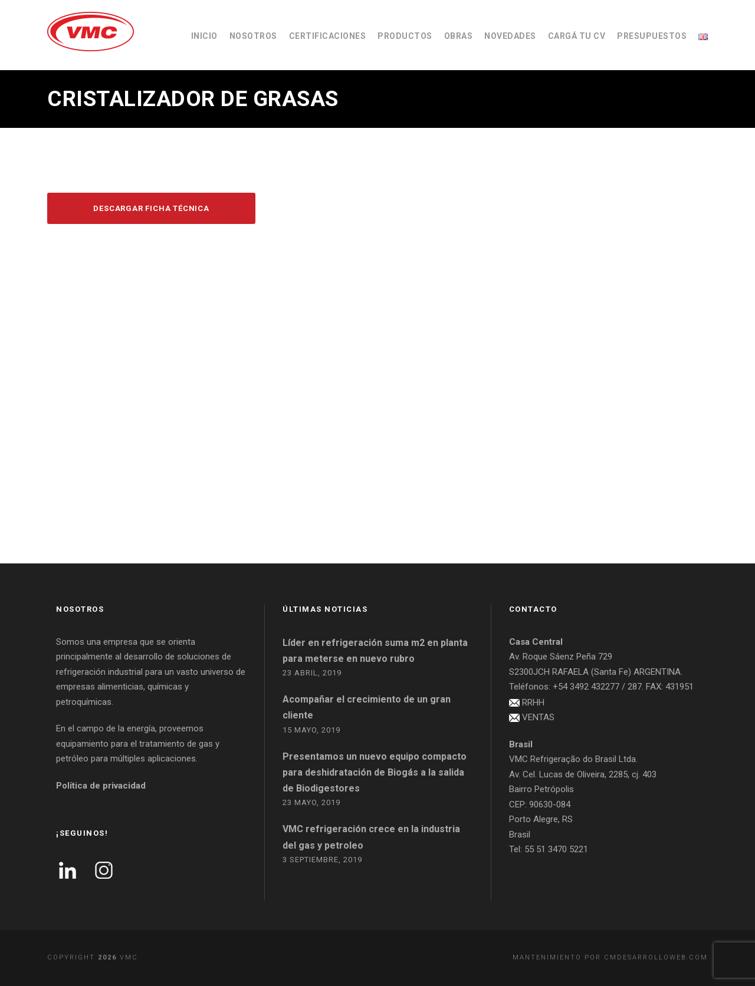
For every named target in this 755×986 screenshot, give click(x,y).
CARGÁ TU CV (577, 36)
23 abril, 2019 (312, 672)
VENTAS (538, 717)
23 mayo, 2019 (311, 802)
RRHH (533, 702)
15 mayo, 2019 (311, 730)
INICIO (204, 36)
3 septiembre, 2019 (322, 859)
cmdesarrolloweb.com (656, 957)
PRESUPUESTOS (652, 36)
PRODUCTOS (405, 36)
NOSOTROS (253, 36)
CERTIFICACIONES (327, 36)
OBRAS (458, 36)
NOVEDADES (510, 36)
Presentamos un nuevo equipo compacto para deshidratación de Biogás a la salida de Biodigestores (375, 772)
